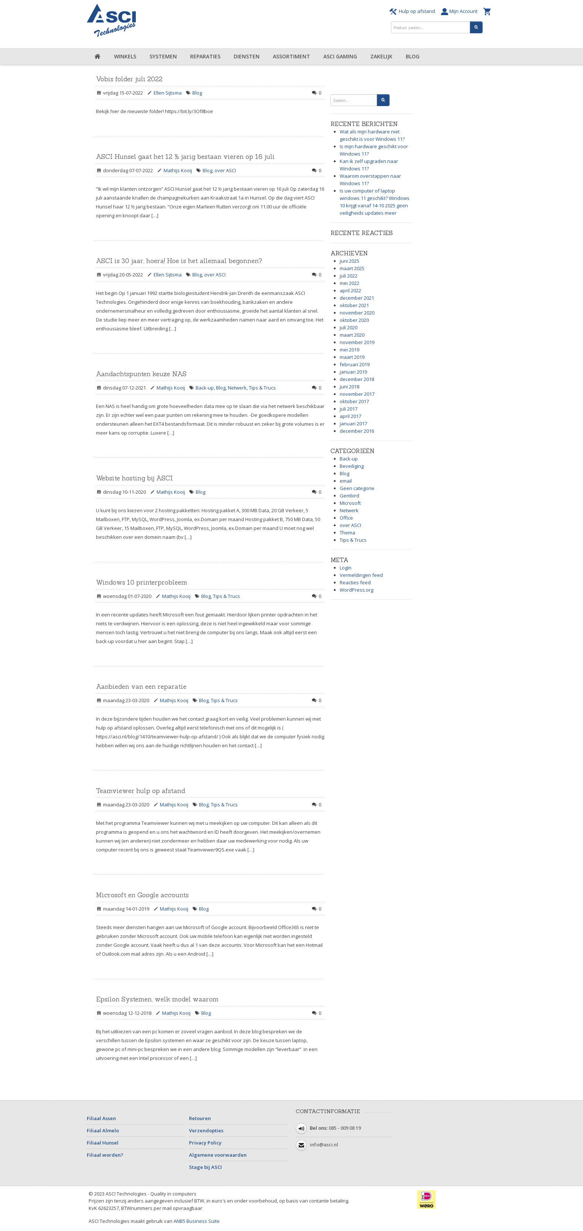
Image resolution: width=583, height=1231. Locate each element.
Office (346, 517)
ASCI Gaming (340, 56)
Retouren (200, 1118)
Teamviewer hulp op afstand (140, 791)
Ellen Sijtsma (168, 92)
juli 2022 (348, 275)
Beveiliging (352, 466)
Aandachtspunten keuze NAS (141, 374)
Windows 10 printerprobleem (141, 582)
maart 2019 (352, 357)
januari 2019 (353, 371)
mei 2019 (349, 349)
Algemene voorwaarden (218, 1155)
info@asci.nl (324, 1144)
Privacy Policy (205, 1142)
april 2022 (350, 290)
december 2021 (357, 298)
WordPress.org (356, 589)
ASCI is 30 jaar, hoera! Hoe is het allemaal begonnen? (179, 261)
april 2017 (350, 416)
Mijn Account (460, 11)
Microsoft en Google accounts (142, 895)
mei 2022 (349, 283)
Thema (347, 532)
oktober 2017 (354, 401)
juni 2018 (349, 386)
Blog (412, 56)
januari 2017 (353, 423)
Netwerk (237, 387)
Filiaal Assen (101, 1118)
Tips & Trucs (262, 387)
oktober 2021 (354, 305)
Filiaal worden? (105, 1155)
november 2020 (357, 312)
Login (345, 567)
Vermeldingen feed (361, 575)
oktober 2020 (354, 320)
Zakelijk (381, 56)
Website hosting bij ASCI (134, 478)
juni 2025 (349, 261)
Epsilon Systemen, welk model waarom (157, 999)
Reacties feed (355, 582)
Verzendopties (206, 1130)
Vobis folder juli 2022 (129, 79)
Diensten (247, 56)
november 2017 (357, 394)
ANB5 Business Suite (197, 1221)
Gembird (349, 495)
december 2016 (357, 431)
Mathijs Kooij (178, 170)
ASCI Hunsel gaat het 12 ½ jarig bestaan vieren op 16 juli (185, 157)
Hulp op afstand (413, 11)
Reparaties (205, 56)
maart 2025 (352, 268)
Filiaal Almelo (103, 1130)
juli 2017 (348, 408)
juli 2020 (348, 327)
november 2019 (357, 342)
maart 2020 (352, 334)
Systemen (163, 56)
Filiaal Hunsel (103, 1142)
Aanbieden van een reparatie (141, 687)
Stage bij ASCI (205, 1167)
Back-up (205, 387)
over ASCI (225, 170)
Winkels (125, 56)
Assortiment (291, 56)
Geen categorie (357, 488)
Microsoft (350, 503)
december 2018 (357, 379)
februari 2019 (355, 364)
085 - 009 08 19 (345, 1128)
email (346, 480)
